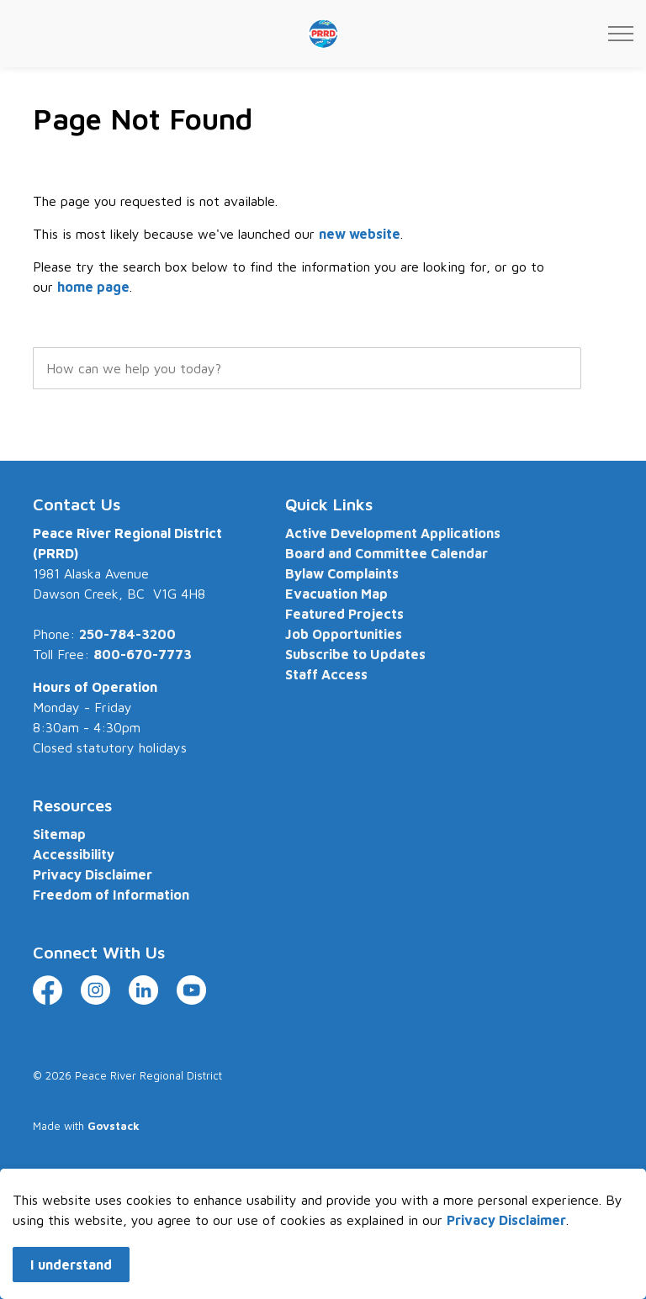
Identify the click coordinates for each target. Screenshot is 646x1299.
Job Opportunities (343, 634)
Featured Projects (344, 613)
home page (93, 286)
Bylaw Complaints (342, 573)
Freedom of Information (111, 894)
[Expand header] (621, 33)
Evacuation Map (336, 593)
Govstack (113, 1126)
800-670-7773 (142, 654)
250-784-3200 (127, 634)
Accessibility (73, 854)
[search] (307, 368)
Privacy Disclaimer (506, 1237)
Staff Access (326, 674)
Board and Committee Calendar (386, 553)
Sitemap (59, 834)
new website (359, 233)
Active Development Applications (392, 533)
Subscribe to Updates (355, 654)
